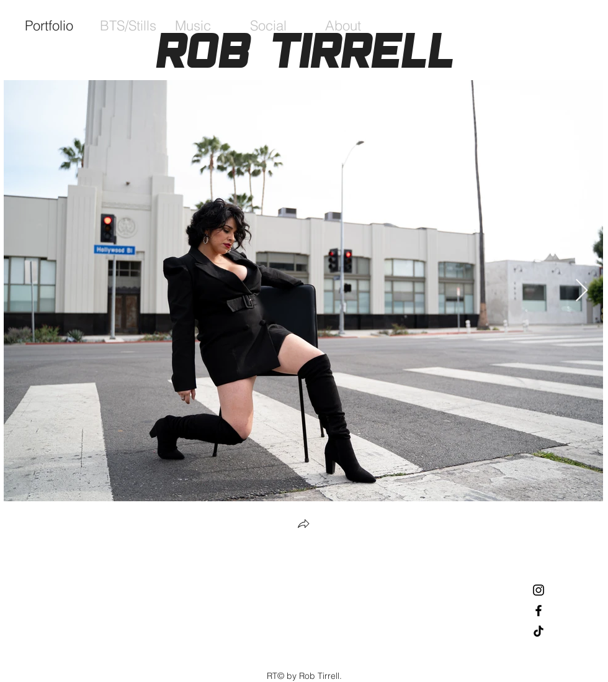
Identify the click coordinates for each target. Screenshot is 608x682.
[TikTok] (538, 631)
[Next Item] (581, 291)
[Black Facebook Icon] (538, 610)
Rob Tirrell (304, 50)
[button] (303, 525)
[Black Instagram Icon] (538, 590)
